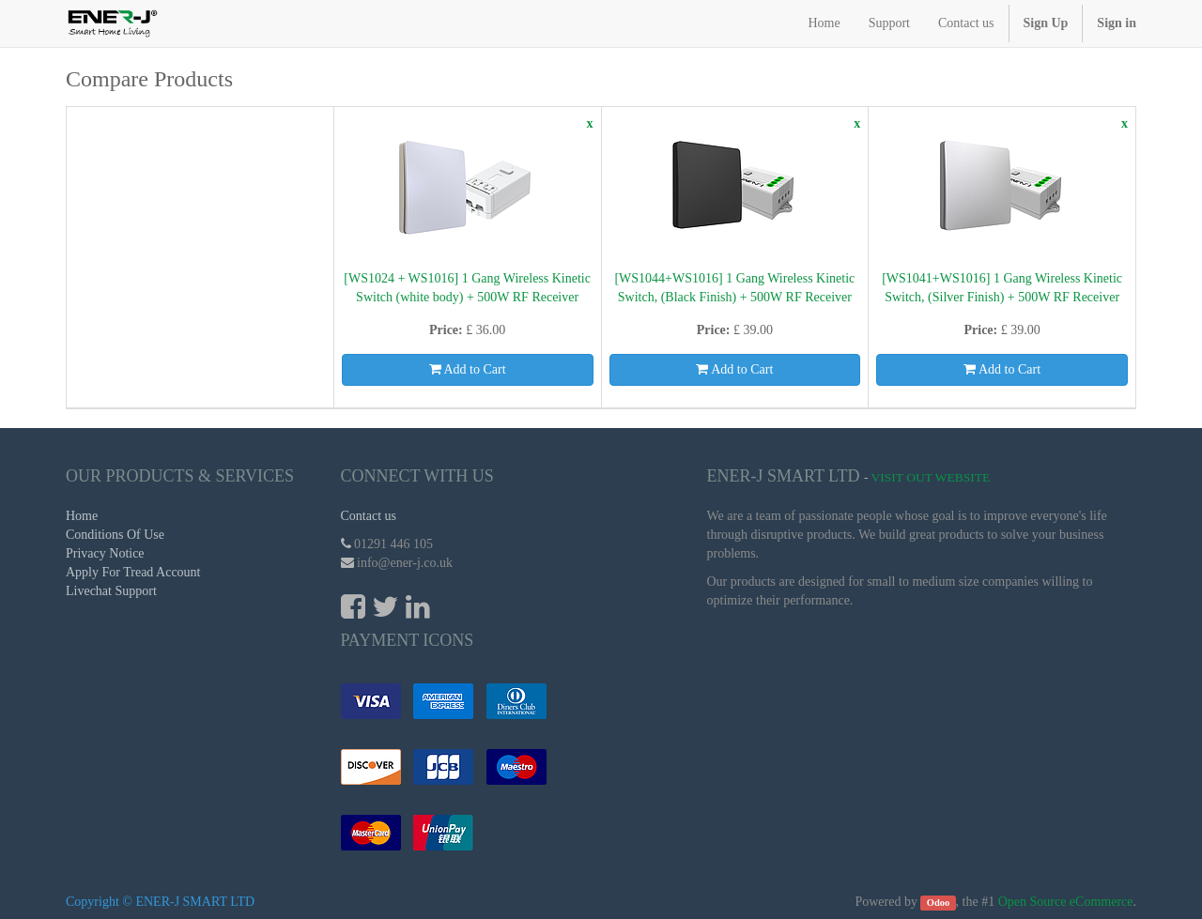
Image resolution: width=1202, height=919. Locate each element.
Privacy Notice (105, 553)
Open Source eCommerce (1065, 902)
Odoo (938, 902)
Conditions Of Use (115, 535)
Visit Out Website (931, 477)
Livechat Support (111, 591)
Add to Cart (467, 369)
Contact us (369, 516)
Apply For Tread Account (133, 572)
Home (82, 516)
